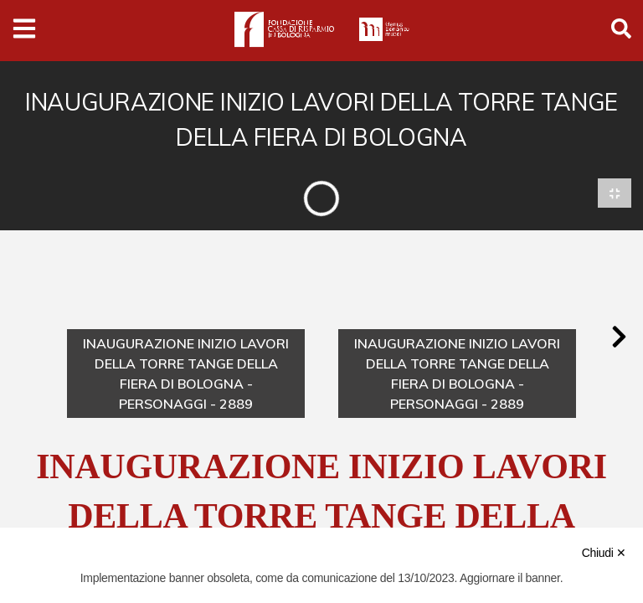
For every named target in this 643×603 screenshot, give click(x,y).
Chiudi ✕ (604, 552)
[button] (618, 337)
